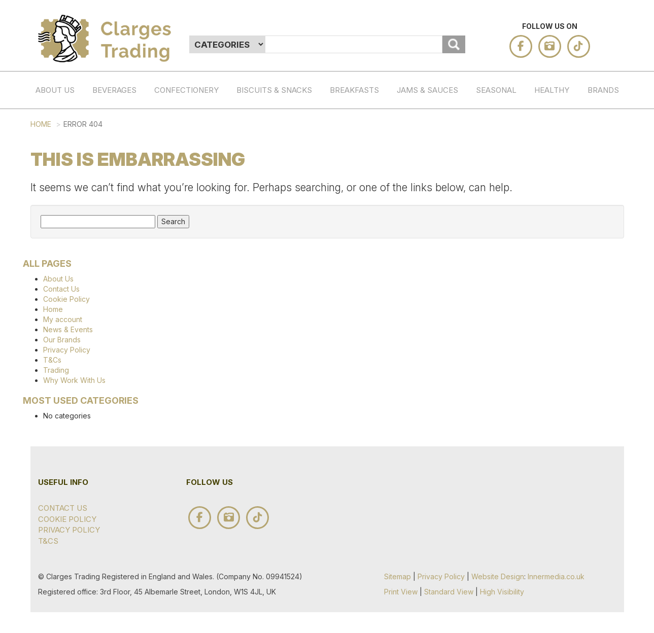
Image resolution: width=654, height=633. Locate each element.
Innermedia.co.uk (556, 576)
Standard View (448, 591)
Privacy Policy (66, 349)
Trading (56, 370)
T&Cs (52, 360)
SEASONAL (496, 90)
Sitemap (397, 576)
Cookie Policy (66, 299)
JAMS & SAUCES (427, 90)
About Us (55, 90)
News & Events (68, 329)
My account (62, 319)
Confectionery (186, 90)
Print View (401, 591)
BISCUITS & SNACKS (274, 90)
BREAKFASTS (354, 90)
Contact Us (61, 289)
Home (40, 124)
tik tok (578, 46)
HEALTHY (551, 90)
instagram (549, 46)
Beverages (114, 90)
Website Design (497, 576)
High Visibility (502, 591)
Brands (603, 90)
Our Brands (62, 339)
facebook (520, 46)
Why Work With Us (74, 380)
